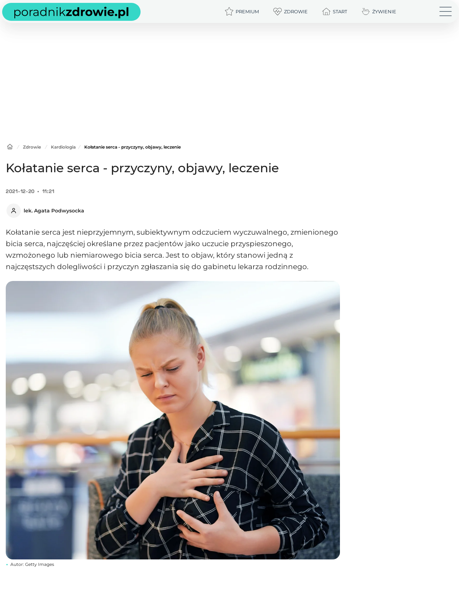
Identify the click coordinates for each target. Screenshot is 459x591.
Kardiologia (63, 147)
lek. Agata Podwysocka (54, 211)
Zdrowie (32, 147)
